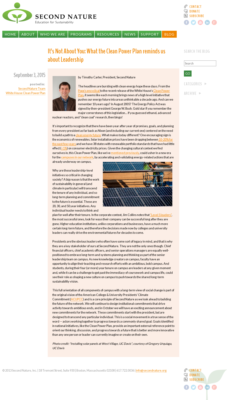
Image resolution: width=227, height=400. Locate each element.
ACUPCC (77, 299)
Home (10, 34)
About (28, 34)
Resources (108, 34)
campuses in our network (77, 157)
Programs (81, 34)
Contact (195, 6)
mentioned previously (125, 153)
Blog (169, 34)
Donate (194, 11)
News (130, 34)
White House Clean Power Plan (25, 93)
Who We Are (52, 34)
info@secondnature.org (151, 370)
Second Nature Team (31, 88)
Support (150, 34)
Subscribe (196, 16)
